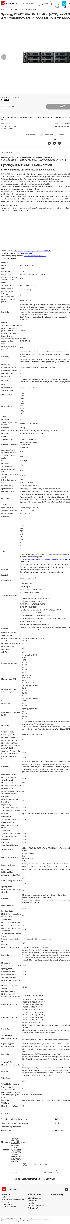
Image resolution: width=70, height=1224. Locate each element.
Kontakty (31, 1203)
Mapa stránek (36, 1221)
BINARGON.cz (25, 1221)
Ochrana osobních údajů (36, 1206)
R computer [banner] (10, 3)
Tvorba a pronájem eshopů (10, 1221)
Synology (11, 129)
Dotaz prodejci (48, 134)
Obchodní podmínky (35, 1198)
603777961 (51, 1179)
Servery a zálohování (15, 9)
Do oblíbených (30, 134)
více (6, 120)
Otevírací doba (33, 1201)
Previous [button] (3, 57)
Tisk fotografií (33, 1208)
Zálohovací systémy (30, 9)
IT (5, 9)
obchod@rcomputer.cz (29, 1179)
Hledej (46, 4)
